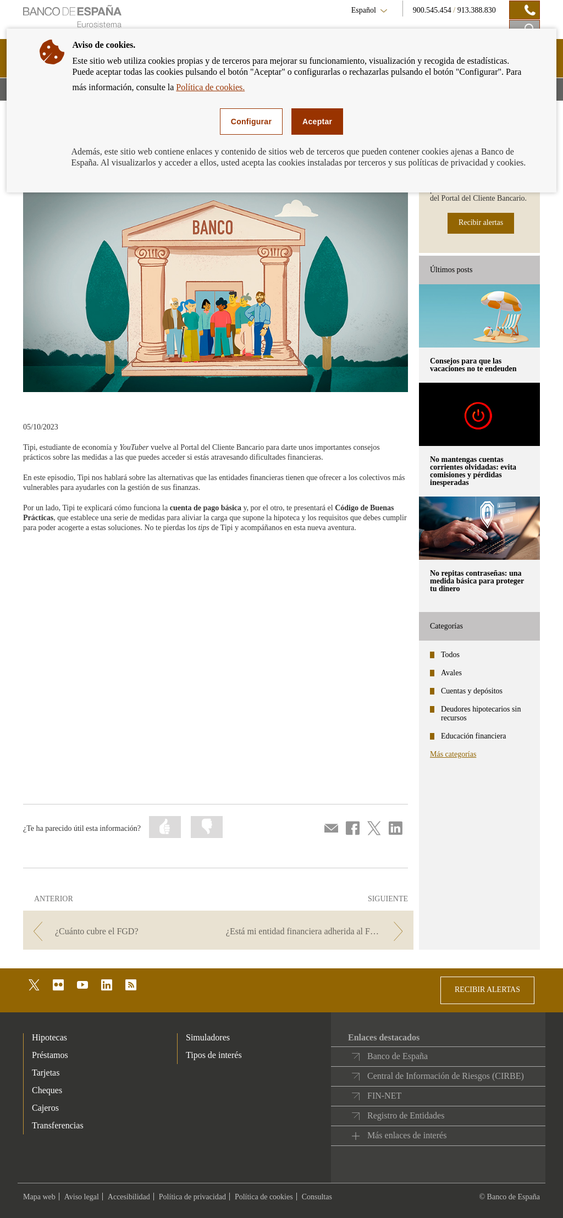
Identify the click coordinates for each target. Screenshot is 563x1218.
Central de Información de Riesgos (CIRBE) (445, 1076)
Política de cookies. (210, 87)
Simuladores (208, 1037)
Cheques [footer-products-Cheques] (47, 1090)
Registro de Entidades (405, 1115)
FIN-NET (384, 1095)
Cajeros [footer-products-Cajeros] (45, 1107)
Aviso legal (81, 1197)
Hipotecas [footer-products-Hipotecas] (49, 1037)
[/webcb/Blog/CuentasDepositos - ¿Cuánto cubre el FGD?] (120, 931)
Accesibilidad (129, 1197)
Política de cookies (264, 1197)
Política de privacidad (192, 1197)
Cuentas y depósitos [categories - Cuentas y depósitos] (472, 691)
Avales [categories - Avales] (451, 673)
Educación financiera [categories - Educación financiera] (473, 736)
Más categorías (453, 754)
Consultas (317, 1197)
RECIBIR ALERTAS (487, 989)
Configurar (251, 121)
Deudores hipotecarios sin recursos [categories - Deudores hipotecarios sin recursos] (481, 713)
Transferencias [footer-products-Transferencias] (58, 1125)
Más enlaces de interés (406, 1135)
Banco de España (397, 1056)
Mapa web (39, 1197)
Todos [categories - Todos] (450, 655)
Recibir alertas (481, 222)
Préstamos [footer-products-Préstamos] (50, 1055)
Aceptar (317, 121)
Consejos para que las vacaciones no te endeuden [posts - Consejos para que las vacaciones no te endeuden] (473, 365)
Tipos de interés (214, 1055)
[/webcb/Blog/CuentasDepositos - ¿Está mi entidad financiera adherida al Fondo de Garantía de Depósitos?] (317, 931)
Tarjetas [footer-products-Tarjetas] (45, 1072)
